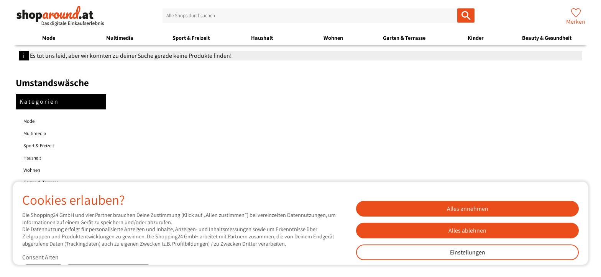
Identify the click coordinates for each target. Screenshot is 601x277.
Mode (48, 37)
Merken (575, 22)
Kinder (476, 37)
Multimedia (119, 37)
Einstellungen (467, 252)
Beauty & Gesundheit (546, 37)
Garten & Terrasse (404, 37)
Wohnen (333, 37)
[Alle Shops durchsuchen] (466, 15)
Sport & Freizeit (191, 37)
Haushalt (262, 37)
